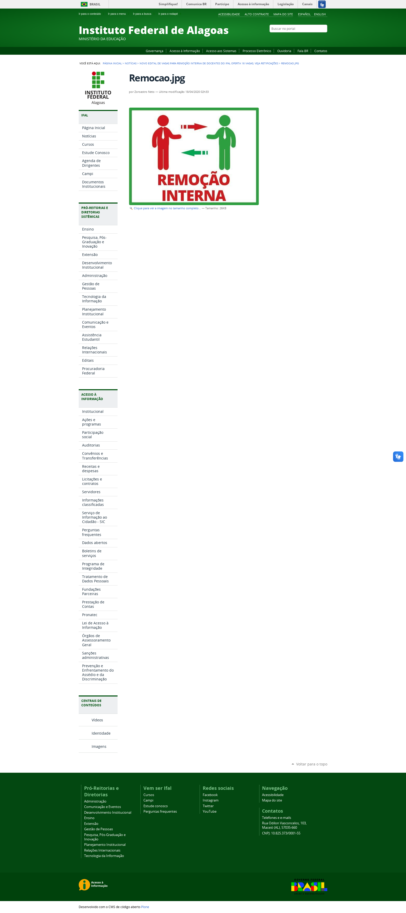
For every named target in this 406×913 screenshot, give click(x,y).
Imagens (99, 746)
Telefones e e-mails (276, 818)
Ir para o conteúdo (92, 13)
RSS (324, 38)
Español (304, 14)
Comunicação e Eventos (102, 807)
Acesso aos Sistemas (221, 51)
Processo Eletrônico (257, 51)
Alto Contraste (257, 14)
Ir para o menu (119, 13)
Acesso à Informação (185, 51)
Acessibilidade (229, 14)
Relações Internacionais (102, 850)
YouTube (305, 38)
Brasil (95, 4)
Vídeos (97, 719)
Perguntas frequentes (160, 811)
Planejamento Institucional (105, 844)
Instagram (311, 38)
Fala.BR (303, 51)
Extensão (91, 823)
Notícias (130, 63)
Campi (148, 800)
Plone (145, 907)
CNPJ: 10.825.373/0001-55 (281, 833)
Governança (154, 51)
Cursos (148, 795)
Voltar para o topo (311, 764)
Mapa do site (283, 14)
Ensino (89, 818)
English (320, 14)
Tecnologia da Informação (104, 856)
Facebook (298, 38)
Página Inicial (112, 63)
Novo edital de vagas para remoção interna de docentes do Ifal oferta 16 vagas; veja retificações (209, 63)
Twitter (318, 38)
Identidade (101, 733)
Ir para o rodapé (170, 13)
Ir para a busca (144, 13)
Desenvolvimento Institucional (107, 812)
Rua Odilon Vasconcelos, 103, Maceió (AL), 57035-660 (284, 825)
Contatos (320, 51)
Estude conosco (155, 806)
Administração (95, 801)
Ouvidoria (284, 51)
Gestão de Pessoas (98, 829)
